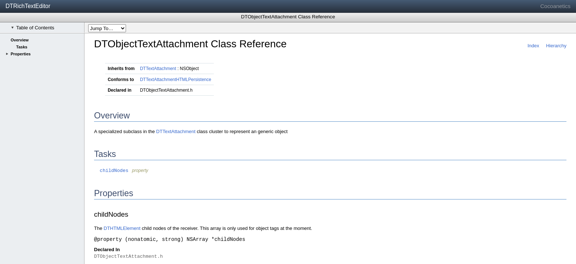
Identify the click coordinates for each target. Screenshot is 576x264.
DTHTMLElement (122, 228)
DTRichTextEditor (28, 6)
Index (533, 45)
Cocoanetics (555, 6)
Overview (20, 40)
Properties (20, 54)
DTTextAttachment (158, 68)
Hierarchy (556, 45)
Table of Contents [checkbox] (32, 27)
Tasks (21, 47)
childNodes (111, 170)
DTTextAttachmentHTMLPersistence (175, 79)
